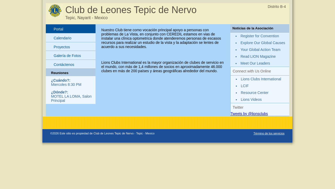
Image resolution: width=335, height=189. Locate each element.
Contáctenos (64, 64)
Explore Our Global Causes (263, 43)
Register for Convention (260, 36)
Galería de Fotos (67, 56)
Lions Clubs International (261, 79)
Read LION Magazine (258, 56)
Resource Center (255, 93)
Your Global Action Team (261, 50)
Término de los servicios (268, 133)
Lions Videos (251, 99)
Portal (58, 29)
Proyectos (62, 47)
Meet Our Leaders (255, 63)
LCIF (245, 86)
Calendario (62, 38)
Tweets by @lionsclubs (249, 114)
